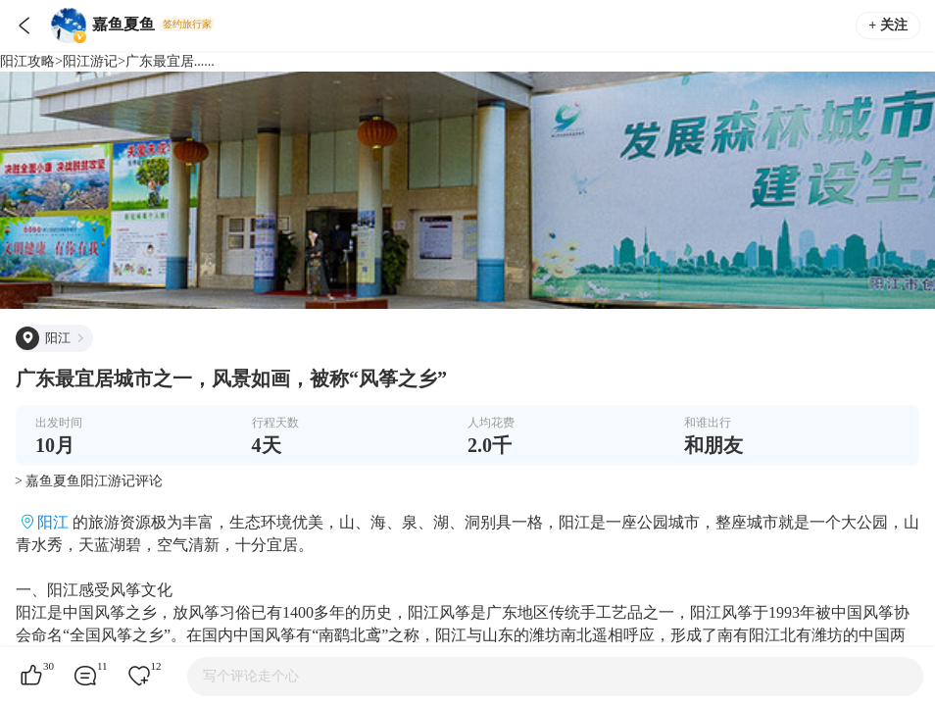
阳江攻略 (27, 61)
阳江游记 (90, 61)
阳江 (53, 522)
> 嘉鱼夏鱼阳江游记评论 (89, 481)
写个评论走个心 (251, 676)
